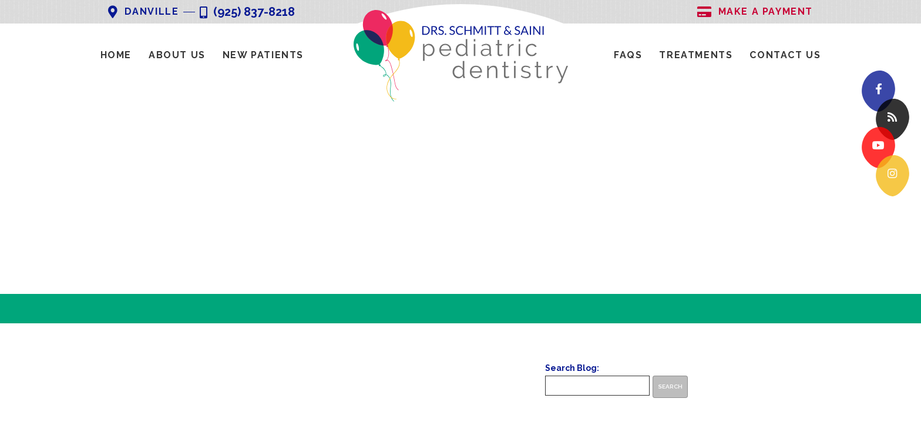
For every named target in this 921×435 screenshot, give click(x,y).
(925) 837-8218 (247, 13)
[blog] (892, 119)
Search (670, 386)
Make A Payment (755, 12)
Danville (143, 12)
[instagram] (892, 176)
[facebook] (878, 91)
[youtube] (878, 148)
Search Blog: (572, 368)
